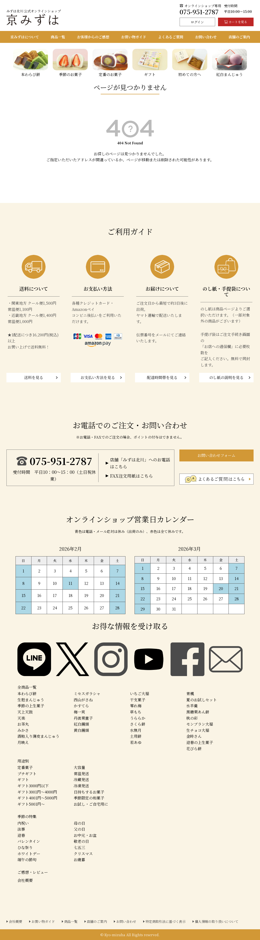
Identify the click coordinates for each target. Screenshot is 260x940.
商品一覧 (71, 921)
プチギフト (26, 773)
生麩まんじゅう (30, 699)
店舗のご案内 (97, 921)
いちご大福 (139, 693)
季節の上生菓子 (30, 705)
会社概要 (25, 880)
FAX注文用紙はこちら (131, 476)
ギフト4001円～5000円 (37, 798)
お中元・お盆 (85, 835)
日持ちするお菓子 (89, 792)
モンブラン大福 (199, 724)
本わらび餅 (26, 693)
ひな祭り (25, 847)
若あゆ (135, 742)
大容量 (79, 767)
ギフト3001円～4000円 (37, 792)
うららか (137, 718)
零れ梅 (135, 705)
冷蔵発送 (81, 779)
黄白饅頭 (81, 730)
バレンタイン (28, 841)
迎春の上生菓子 (199, 742)
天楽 (21, 718)
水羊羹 (192, 705)
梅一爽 (79, 712)
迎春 (21, 835)
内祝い (23, 823)
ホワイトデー (28, 853)
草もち (135, 712)
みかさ (23, 730)
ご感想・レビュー (32, 872)
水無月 (135, 730)
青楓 (190, 693)
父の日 (79, 829)
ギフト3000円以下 (33, 785)
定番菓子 (25, 767)
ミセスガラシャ (87, 693)
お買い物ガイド (43, 921)
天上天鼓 (25, 712)
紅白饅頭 (81, 724)
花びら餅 (194, 748)
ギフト (23, 779)
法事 (21, 829)
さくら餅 (137, 724)
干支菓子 (137, 699)
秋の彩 (192, 718)
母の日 (79, 823)
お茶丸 (23, 724)
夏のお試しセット (201, 699)
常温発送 (81, 773)
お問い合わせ (126, 921)
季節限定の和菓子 (89, 798)
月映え (23, 742)
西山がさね (83, 699)
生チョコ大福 (197, 730)
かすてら (81, 705)
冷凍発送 (81, 785)
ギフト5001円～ (31, 804)
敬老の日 (81, 841)
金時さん (194, 736)
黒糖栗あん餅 (197, 712)
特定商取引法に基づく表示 (166, 921)
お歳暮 (79, 859)
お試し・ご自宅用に (91, 804)
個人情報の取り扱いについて (216, 921)
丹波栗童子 (83, 718)
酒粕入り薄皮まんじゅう (38, 736)
